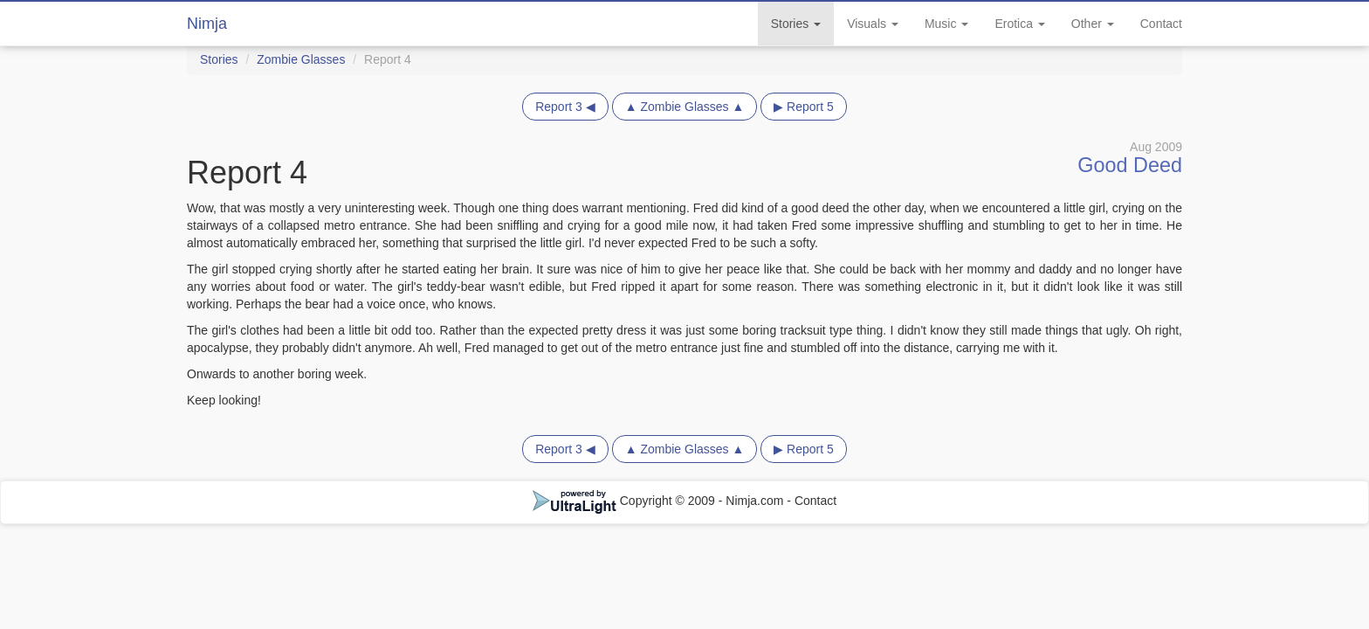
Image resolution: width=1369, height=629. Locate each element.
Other (1092, 24)
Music (946, 24)
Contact (1161, 24)
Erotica (1019, 24)
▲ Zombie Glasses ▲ (685, 107)
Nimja (207, 23)
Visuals (872, 24)
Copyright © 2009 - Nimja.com (660, 501)
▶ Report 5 (804, 107)
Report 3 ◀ (565, 107)
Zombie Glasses (301, 59)
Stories (796, 24)
